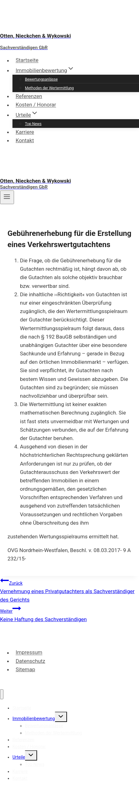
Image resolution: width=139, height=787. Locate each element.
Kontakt (25, 140)
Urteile (18, 757)
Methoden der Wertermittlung (49, 88)
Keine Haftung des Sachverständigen (69, 613)
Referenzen (29, 96)
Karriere (25, 132)
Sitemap (25, 669)
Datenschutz (30, 661)
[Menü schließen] (1, 694)
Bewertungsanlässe (41, 79)
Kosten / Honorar (36, 105)
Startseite (27, 60)
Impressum (29, 652)
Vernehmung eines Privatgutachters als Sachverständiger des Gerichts (69, 589)
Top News (33, 124)
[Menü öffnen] (7, 197)
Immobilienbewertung (33, 718)
